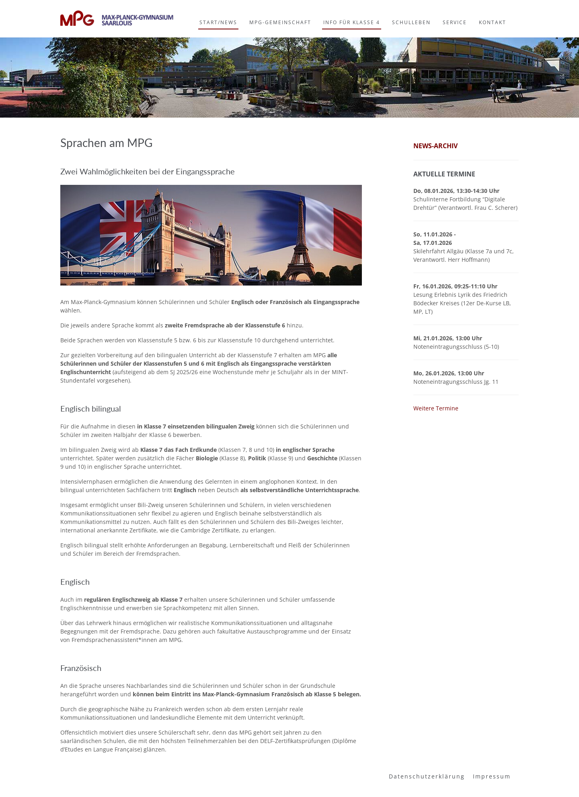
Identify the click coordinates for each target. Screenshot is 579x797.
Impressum (492, 776)
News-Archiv (435, 145)
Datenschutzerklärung (427, 776)
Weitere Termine (435, 408)
